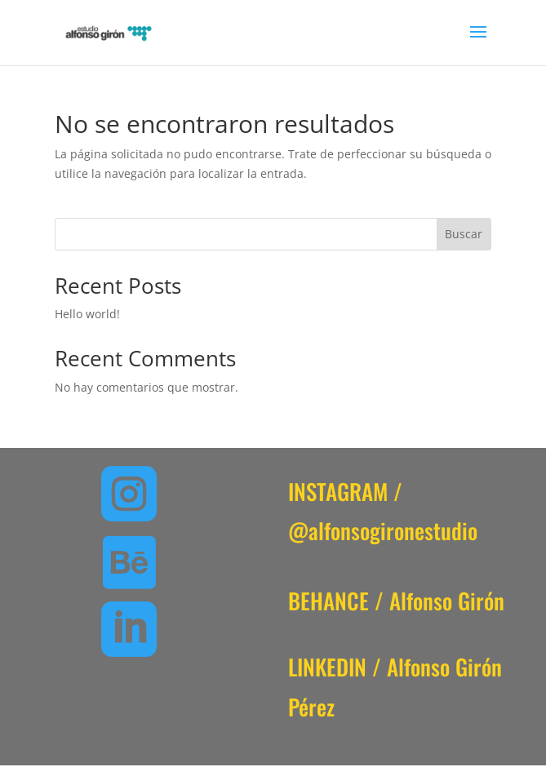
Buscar (463, 234)
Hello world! (87, 313)
